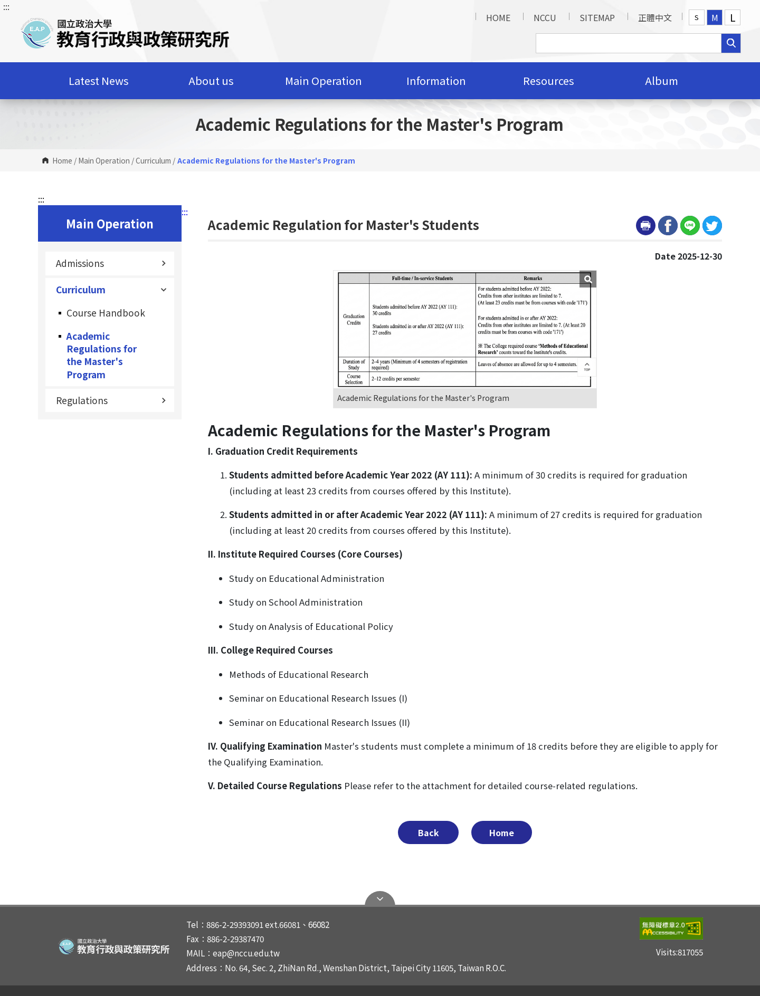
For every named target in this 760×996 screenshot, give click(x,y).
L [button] (733, 17)
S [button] (697, 17)
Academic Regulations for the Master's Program (101, 355)
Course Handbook (105, 312)
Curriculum (153, 160)
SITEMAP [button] (597, 17)
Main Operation (104, 160)
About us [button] (211, 80)
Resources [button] (548, 80)
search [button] (731, 43)
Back (428, 832)
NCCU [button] (545, 17)
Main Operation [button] (323, 80)
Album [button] (661, 80)
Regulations (111, 400)
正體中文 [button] (655, 17)
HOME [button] (498, 17)
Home (62, 160)
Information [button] (436, 80)
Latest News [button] (99, 80)
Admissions (111, 263)
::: (6, 6)
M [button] (714, 17)
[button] (125, 31)
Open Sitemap (380, 899)
